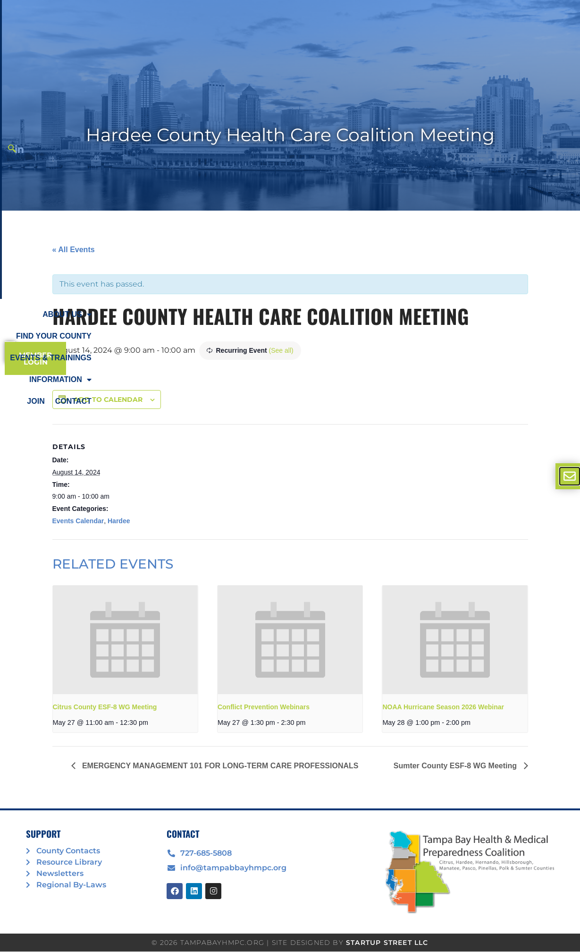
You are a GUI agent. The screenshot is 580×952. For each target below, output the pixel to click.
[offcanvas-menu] (569, 476)
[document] (290, 476)
